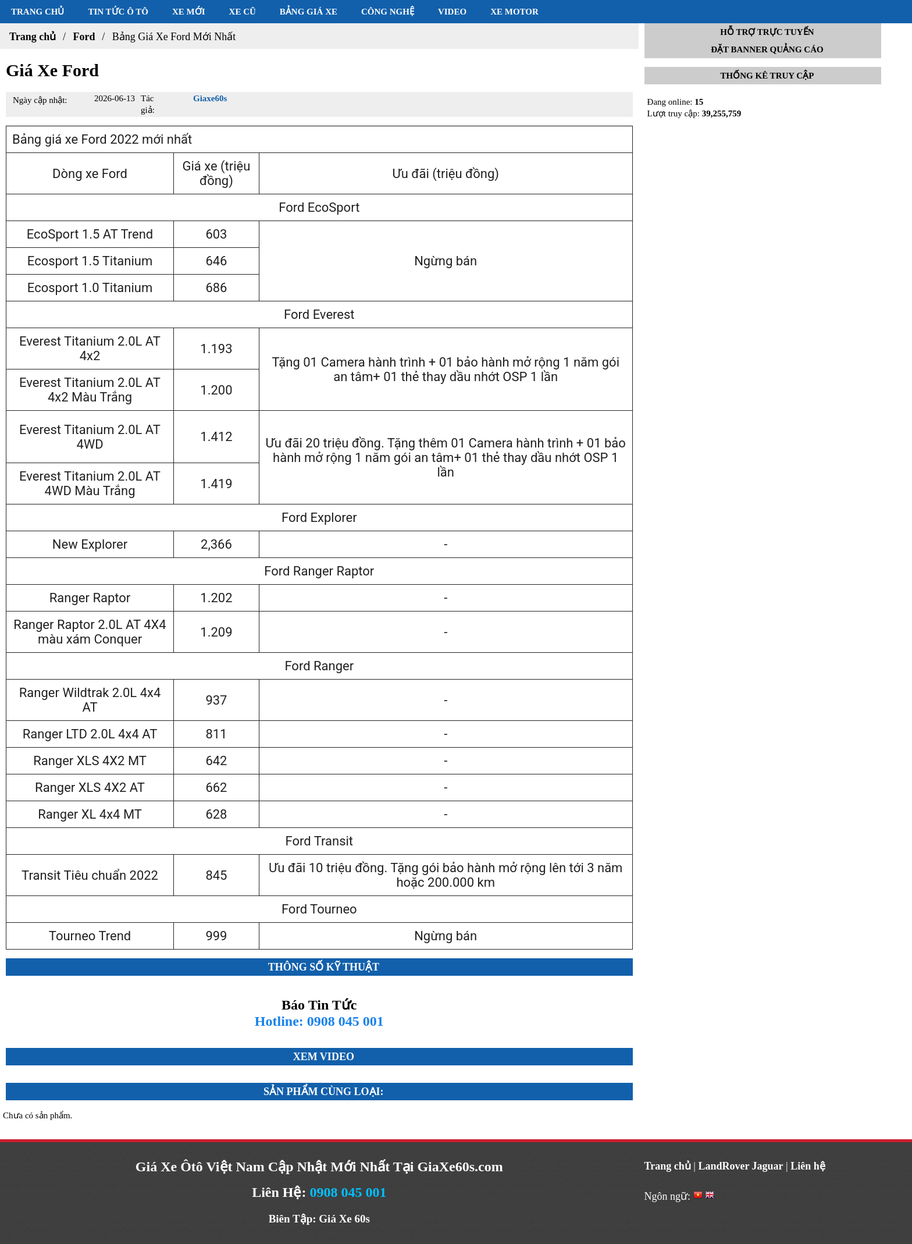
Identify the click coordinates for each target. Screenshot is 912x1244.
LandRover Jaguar (740, 1166)
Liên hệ (807, 1166)
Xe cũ (242, 11)
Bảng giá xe (308, 11)
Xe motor (514, 11)
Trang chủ (37, 11)
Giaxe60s (210, 98)
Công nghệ (387, 11)
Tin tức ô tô (118, 11)
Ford (84, 36)
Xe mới (188, 11)
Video (452, 11)
